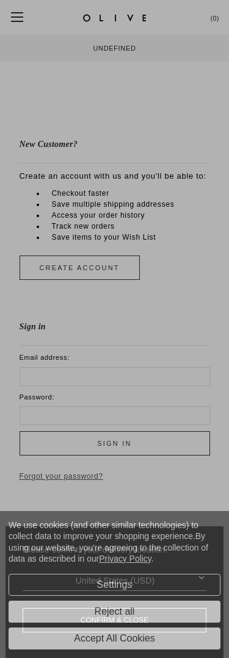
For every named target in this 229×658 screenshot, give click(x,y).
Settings (115, 584)
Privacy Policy (125, 558)
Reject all (115, 611)
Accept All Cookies (114, 638)
